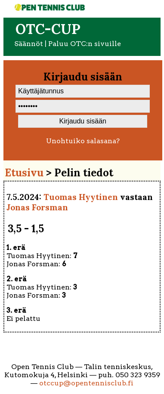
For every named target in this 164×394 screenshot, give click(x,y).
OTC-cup (47, 29)
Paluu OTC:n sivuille (84, 44)
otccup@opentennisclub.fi (86, 383)
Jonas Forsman (37, 207)
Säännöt (28, 44)
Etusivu (24, 172)
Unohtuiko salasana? (83, 141)
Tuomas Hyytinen (80, 197)
